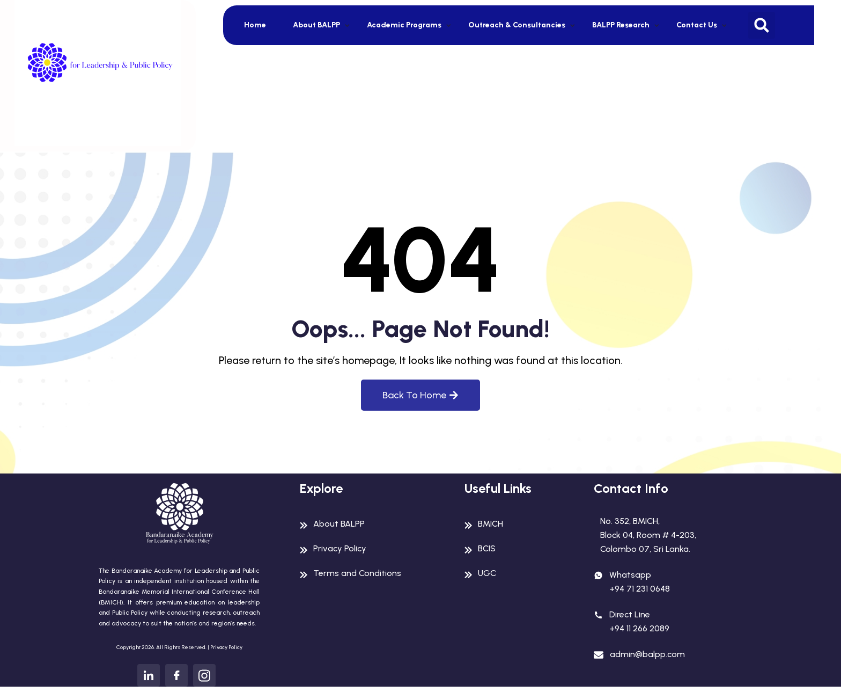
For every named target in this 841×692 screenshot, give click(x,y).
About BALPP (316, 25)
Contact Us (696, 25)
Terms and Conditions (357, 573)
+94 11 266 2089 (639, 628)
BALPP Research (621, 25)
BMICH (490, 524)
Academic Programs (404, 25)
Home (255, 25)
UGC (487, 573)
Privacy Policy (226, 647)
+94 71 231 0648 (639, 589)
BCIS (487, 548)
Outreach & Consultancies (516, 25)
